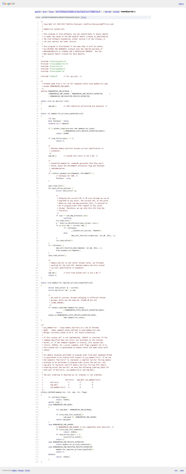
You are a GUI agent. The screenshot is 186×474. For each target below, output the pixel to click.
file (83, 17)
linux (51, 11)
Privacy (20, 470)
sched (116, 11)
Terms (27, 470)
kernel (108, 11)
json (182, 470)
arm (45, 11)
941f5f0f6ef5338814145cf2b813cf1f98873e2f (78, 11)
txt (176, 470)
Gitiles (14, 470)
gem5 (38, 11)
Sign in (181, 4)
